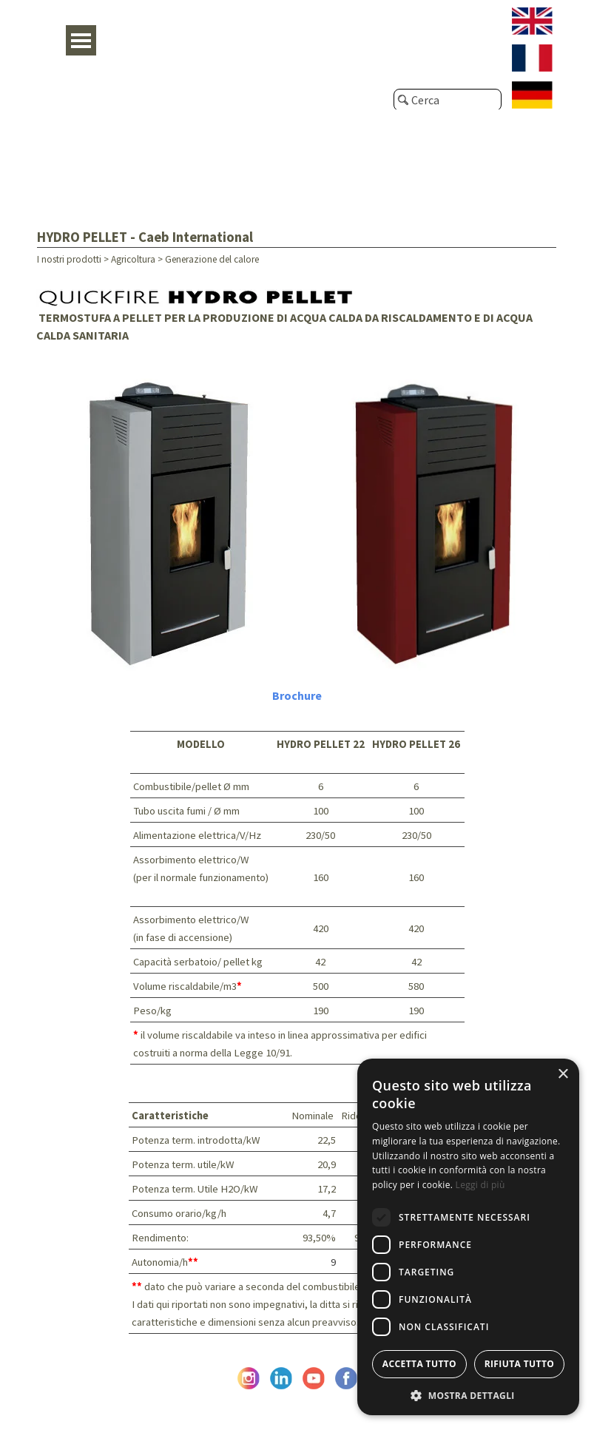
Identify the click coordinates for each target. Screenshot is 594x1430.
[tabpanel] (297, 308)
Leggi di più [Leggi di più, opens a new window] (480, 1184)
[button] (468, 1394)
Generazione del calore (212, 259)
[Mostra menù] (81, 40)
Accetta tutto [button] (419, 1364)
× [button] (562, 1074)
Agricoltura (133, 259)
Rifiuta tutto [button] (520, 1364)
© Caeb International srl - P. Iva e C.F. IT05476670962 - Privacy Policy (297, 1403)
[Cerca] (448, 100)
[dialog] (468, 1237)
